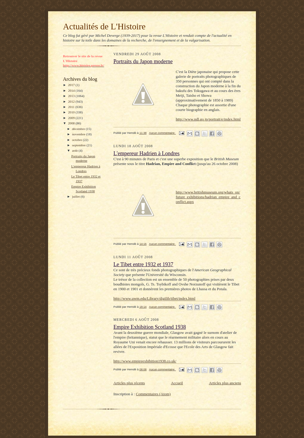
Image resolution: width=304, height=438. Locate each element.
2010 (71, 112)
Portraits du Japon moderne (143, 61)
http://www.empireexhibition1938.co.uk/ (144, 361)
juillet (76, 196)
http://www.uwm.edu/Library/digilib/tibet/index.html (154, 298)
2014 (71, 90)
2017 (71, 85)
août (75, 150)
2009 (71, 118)
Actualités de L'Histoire (104, 26)
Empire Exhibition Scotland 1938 (149, 327)
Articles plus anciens (225, 383)
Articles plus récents (129, 383)
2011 (71, 107)
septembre (79, 145)
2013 (71, 96)
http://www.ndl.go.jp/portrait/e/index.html (208, 119)
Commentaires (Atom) (153, 394)
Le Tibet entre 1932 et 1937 (143, 264)
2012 (71, 101)
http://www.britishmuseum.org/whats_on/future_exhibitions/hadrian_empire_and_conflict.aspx (208, 197)
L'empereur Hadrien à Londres (146, 153)
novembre (79, 134)
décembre (79, 129)
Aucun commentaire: (162, 132)
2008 (71, 123)
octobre (77, 140)
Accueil (177, 383)
